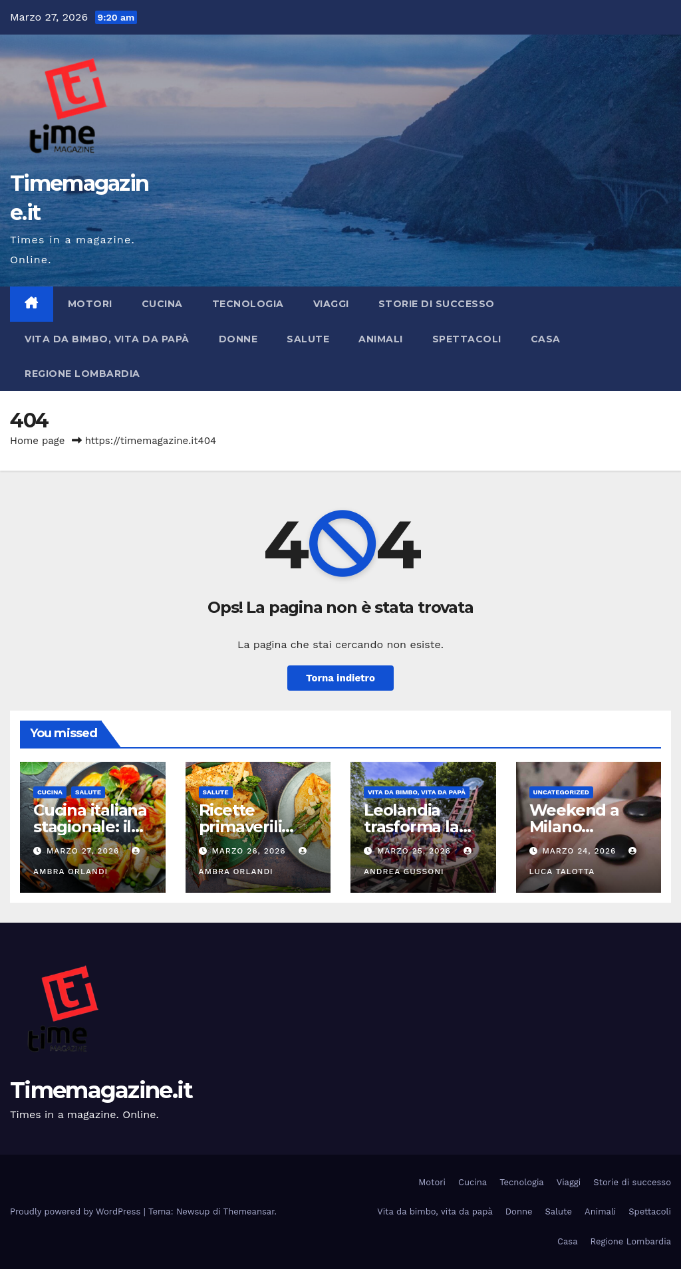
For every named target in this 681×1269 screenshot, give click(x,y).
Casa (546, 339)
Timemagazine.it (101, 1090)
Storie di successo (436, 304)
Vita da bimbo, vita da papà (107, 339)
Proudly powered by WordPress (77, 1211)
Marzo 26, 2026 (250, 851)
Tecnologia (248, 304)
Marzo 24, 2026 (580, 851)
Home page (37, 441)
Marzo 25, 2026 (415, 851)
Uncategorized (561, 792)
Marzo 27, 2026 (84, 851)
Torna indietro (340, 678)
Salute (308, 339)
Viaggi (331, 304)
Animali (380, 339)
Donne (238, 339)
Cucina (162, 304)
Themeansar (249, 1211)
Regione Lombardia (82, 374)
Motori (90, 304)
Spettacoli (466, 339)
